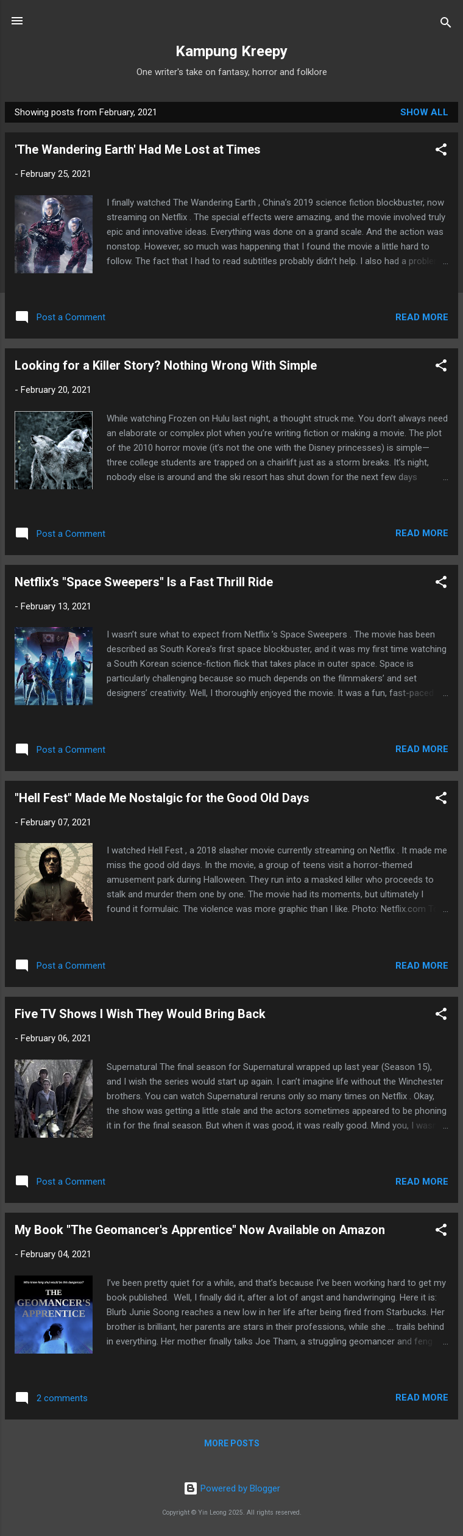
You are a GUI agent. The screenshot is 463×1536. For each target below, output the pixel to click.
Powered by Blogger (231, 1488)
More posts (232, 1443)
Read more (421, 317)
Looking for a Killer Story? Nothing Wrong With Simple (166, 365)
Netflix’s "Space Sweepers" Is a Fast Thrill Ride (144, 582)
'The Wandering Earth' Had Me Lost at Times (138, 149)
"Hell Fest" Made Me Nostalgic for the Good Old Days (162, 798)
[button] (441, 151)
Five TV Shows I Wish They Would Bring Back (140, 1014)
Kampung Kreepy (231, 51)
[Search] (446, 24)
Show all (424, 112)
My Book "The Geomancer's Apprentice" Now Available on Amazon (200, 1229)
